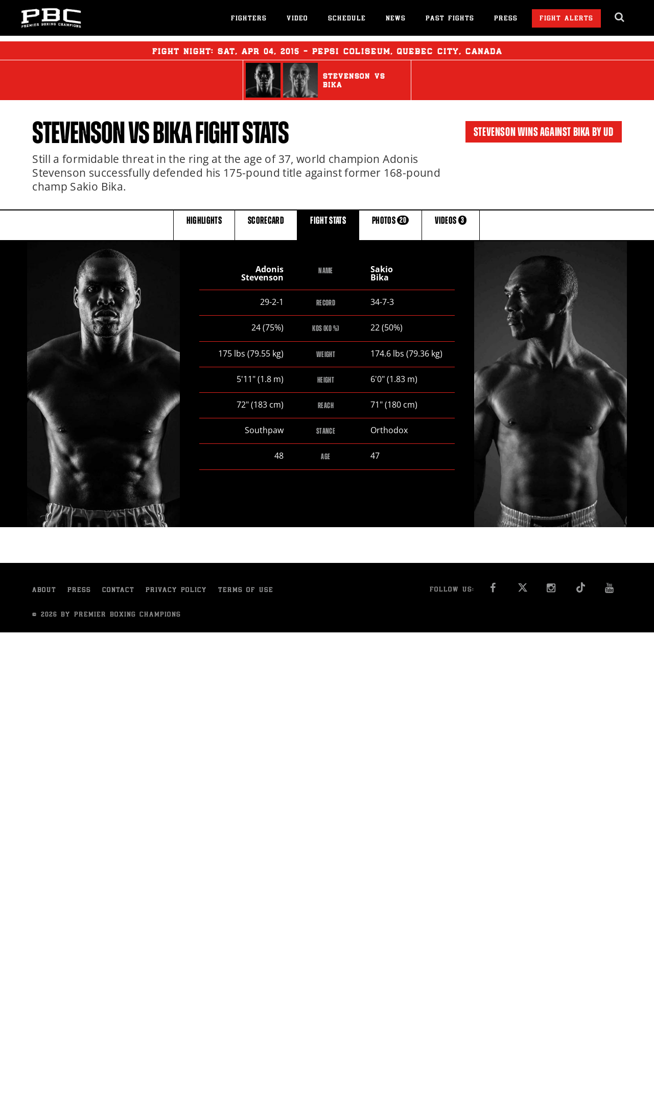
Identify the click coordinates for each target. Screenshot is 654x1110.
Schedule (347, 19)
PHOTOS (390, 224)
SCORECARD (266, 224)
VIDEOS (450, 224)
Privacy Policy (176, 591)
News (396, 19)
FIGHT (328, 224)
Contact (118, 591)
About (44, 591)
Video (297, 19)
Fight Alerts (566, 19)
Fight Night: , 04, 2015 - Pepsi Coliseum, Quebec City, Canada (327, 50)
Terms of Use (245, 591)
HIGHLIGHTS (204, 224)
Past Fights (450, 19)
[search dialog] (620, 17)
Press (506, 19)
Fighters (249, 19)
